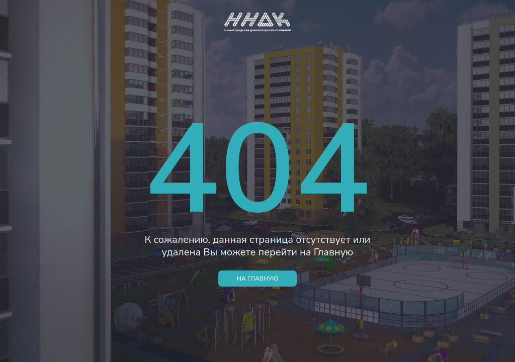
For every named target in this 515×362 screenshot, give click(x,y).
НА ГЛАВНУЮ (257, 279)
